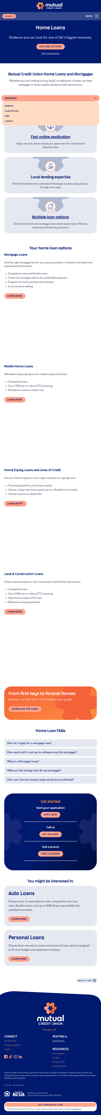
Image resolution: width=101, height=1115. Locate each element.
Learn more (14, 296)
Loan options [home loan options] (12, 111)
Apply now (50, 814)
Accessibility (18, 1085)
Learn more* (15, 503)
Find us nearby (50, 853)
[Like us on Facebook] (6, 1056)
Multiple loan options (50, 217)
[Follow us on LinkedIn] (20, 1056)
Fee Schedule (58, 1053)
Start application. (50, 53)
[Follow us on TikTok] (10, 1056)
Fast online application (50, 136)
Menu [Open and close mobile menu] (92, 16)
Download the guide (25, 709)
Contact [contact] (9, 121)
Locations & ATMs (12, 1045)
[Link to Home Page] (49, 6)
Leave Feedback (59, 1066)
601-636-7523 (50, 834)
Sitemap (7, 1085)
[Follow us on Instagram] (15, 1056)
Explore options (50, 46)
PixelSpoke (77, 1109)
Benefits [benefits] (9, 106)
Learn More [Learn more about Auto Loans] (19, 919)
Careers (7, 1049)
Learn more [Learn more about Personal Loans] (19, 959)
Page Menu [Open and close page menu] (11, 98)
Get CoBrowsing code (50, 1105)
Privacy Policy (58, 1062)
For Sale (55, 1058)
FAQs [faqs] (7, 116)
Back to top (87, 980)
